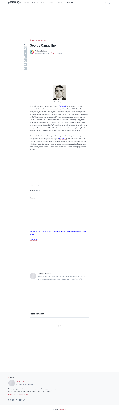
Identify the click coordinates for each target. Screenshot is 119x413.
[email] (25, 68)
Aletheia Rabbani (22, 382)
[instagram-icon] (17, 400)
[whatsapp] (25, 57)
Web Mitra (70, 3)
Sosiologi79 (14, 2)
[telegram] (25, 60)
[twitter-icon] (13, 400)
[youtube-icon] (20, 400)
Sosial (60, 3)
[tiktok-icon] (24, 400)
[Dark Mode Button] (105, 3)
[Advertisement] (59, 22)
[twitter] (25, 53)
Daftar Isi (35, 3)
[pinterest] (25, 64)
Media (51, 3)
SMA (42, 3)
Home (26, 3)
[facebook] (25, 49)
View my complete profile (18, 395)
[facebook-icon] (9, 400)
